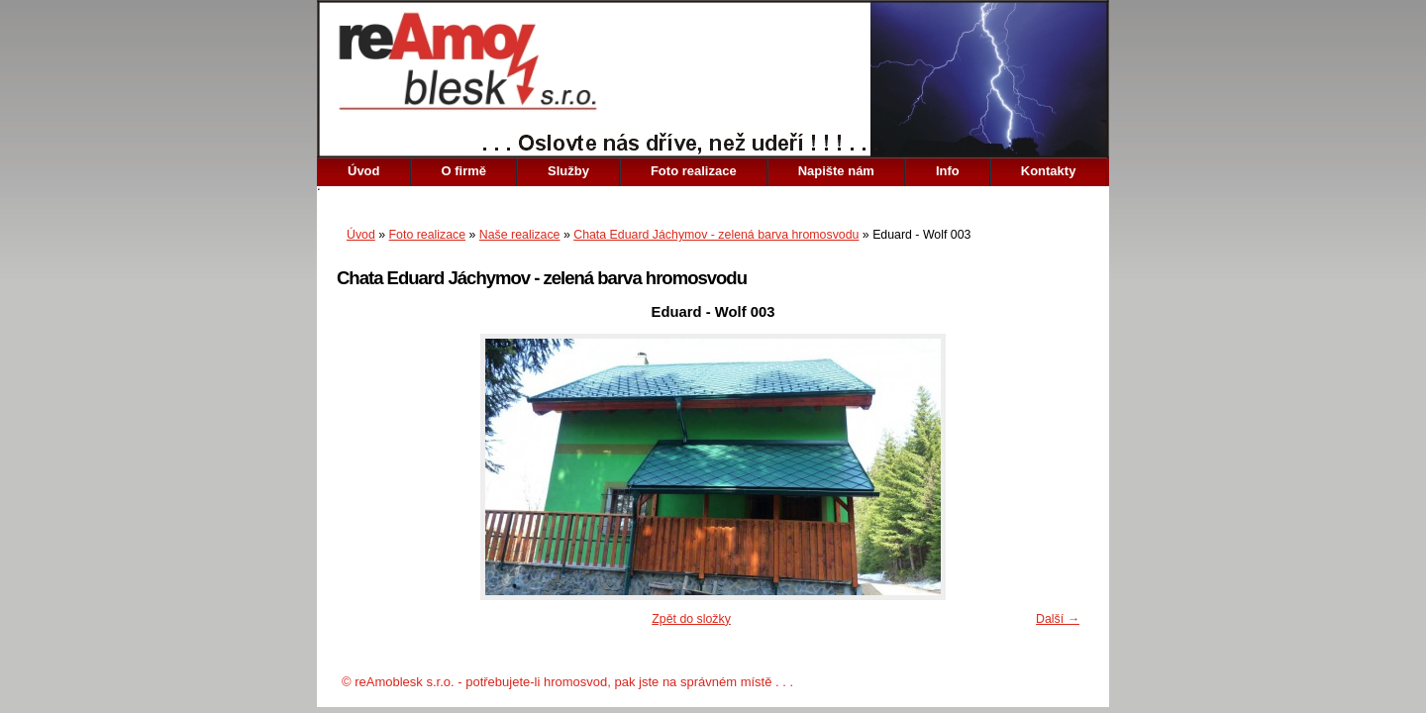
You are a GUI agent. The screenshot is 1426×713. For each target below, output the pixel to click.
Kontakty (1048, 170)
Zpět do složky (691, 619)
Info (948, 170)
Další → (1057, 619)
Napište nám (836, 170)
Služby (568, 170)
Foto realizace (694, 170)
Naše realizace (519, 235)
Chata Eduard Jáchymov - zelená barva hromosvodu (716, 235)
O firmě (464, 170)
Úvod (364, 170)
